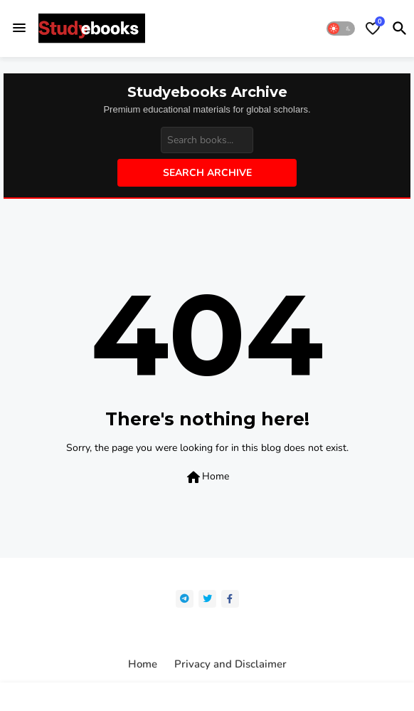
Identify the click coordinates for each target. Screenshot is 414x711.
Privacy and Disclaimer (230, 664)
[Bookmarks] (373, 28)
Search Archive (207, 173)
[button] (341, 28)
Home (207, 477)
